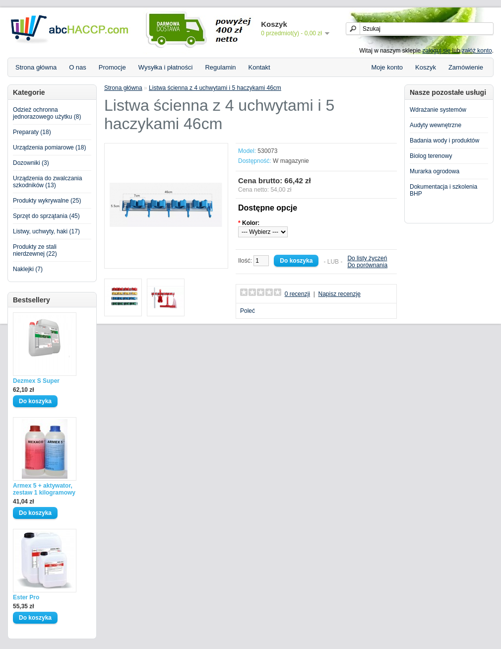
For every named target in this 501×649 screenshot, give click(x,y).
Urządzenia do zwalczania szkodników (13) (47, 182)
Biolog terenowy (431, 155)
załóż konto (477, 50)
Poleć (247, 310)
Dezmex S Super (36, 380)
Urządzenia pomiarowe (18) (49, 147)
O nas (77, 67)
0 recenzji (297, 293)
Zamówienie (465, 67)
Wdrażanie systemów (438, 109)
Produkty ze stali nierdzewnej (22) (35, 250)
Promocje (112, 67)
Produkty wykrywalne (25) (47, 200)
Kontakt (259, 67)
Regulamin (220, 67)
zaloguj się (437, 50)
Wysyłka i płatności (165, 67)
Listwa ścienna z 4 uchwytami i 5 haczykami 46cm (215, 87)
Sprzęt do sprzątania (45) (46, 216)
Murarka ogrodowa (434, 171)
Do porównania (367, 265)
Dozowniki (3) (31, 162)
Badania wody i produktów (444, 140)
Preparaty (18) (32, 132)
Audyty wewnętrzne (435, 125)
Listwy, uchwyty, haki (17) (46, 231)
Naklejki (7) (28, 269)
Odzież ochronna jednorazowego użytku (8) (47, 113)
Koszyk (425, 67)
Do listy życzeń (367, 258)
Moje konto (387, 67)
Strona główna (36, 67)
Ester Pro (26, 597)
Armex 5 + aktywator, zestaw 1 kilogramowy (44, 489)
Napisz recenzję (339, 293)
